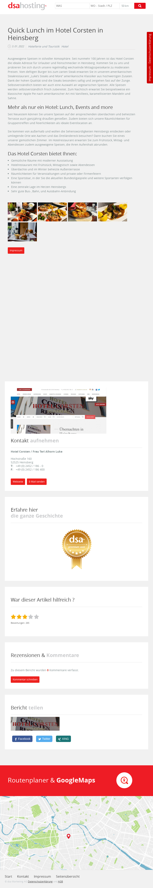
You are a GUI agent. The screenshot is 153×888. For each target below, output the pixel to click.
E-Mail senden (37, 481)
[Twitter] (44, 739)
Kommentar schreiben (25, 679)
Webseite (18, 481)
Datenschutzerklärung (149, 49)
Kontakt (23, 876)
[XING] (63, 739)
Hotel (64, 46)
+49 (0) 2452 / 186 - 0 (29, 466)
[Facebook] (22, 739)
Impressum (149, 73)
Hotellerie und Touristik (43, 46)
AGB (60, 881)
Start (8, 876)
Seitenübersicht (68, 876)
